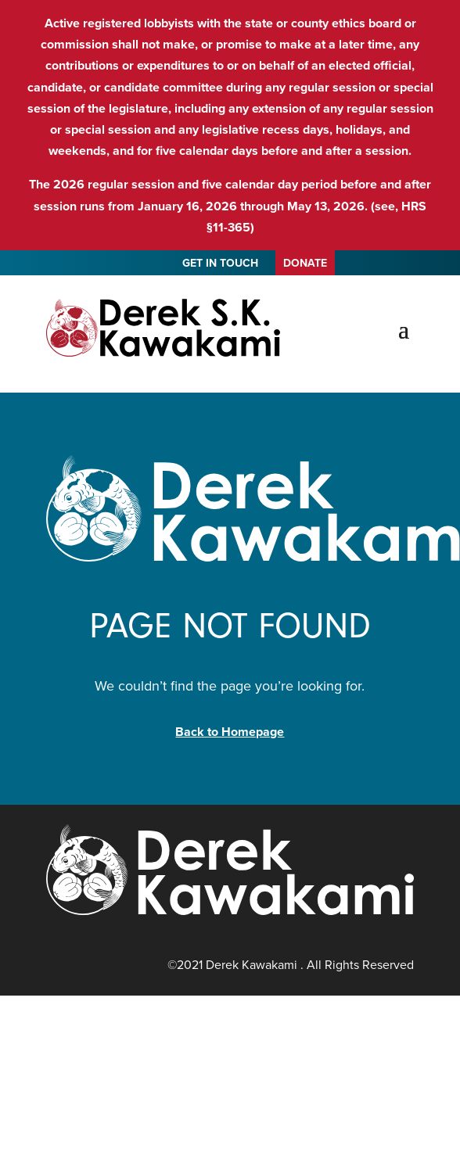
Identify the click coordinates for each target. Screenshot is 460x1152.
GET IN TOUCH (220, 264)
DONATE (305, 263)
